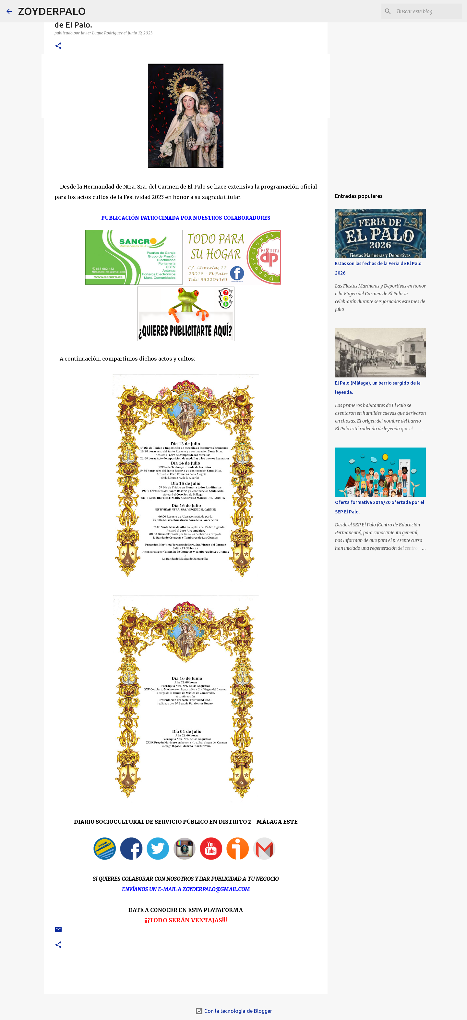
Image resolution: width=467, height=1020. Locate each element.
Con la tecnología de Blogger (233, 1011)
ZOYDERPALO (52, 11)
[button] (58, 46)
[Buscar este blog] (428, 11)
